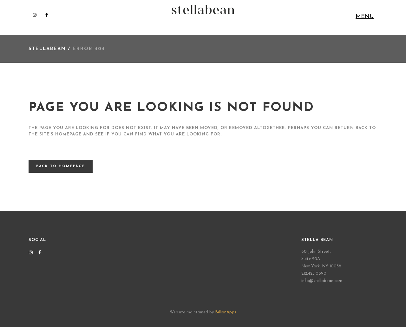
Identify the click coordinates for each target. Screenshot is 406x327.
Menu (365, 17)
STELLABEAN (47, 49)
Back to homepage (60, 166)
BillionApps (225, 312)
